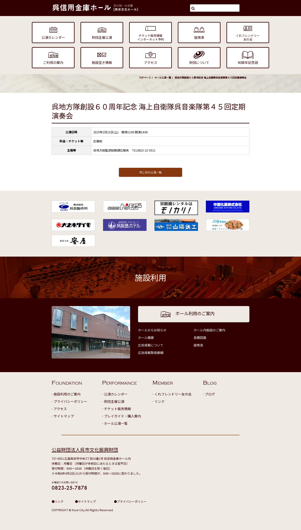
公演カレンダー (116, 394)
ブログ (210, 394)
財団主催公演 (114, 401)
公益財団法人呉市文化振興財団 (85, 449)
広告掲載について (150, 345)
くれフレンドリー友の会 (172, 394)
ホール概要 (146, 337)
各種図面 (200, 337)
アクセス (60, 408)
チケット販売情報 (117, 408)
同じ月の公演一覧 (150, 172)
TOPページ (145, 77)
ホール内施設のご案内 (209, 330)
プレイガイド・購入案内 (122, 415)
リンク (159, 401)
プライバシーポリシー (70, 401)
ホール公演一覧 (162, 77)
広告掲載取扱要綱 (150, 352)
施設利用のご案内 (67, 394)
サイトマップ (64, 415)
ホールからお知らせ (152, 330)
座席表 (198, 345)
